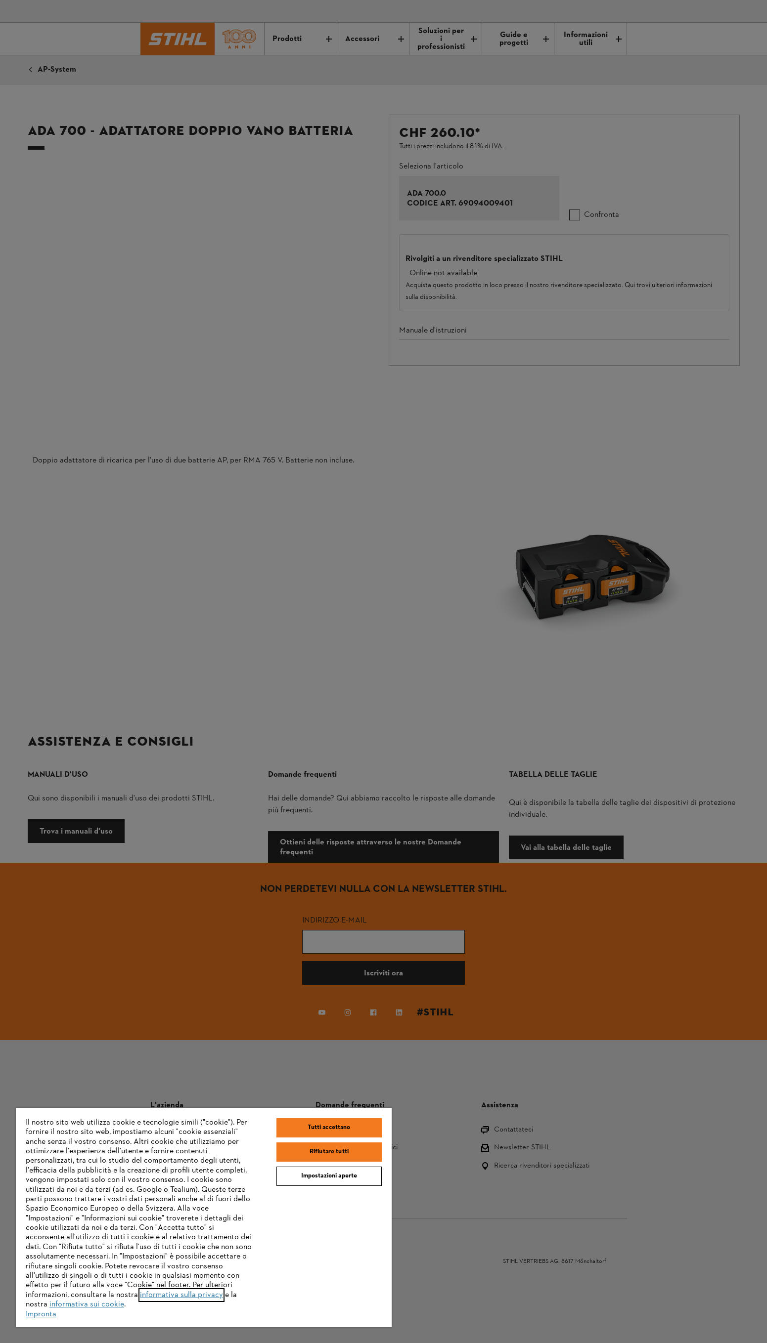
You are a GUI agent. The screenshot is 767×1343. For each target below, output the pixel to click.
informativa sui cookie (86, 1304)
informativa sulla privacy (181, 1295)
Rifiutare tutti (329, 1151)
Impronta (41, 1314)
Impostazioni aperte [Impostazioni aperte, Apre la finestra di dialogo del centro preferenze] (329, 1176)
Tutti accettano (329, 1127)
